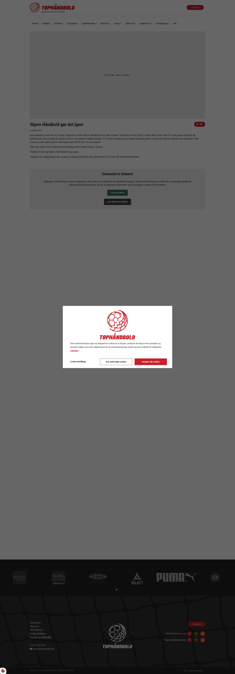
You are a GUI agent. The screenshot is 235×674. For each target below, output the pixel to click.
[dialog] (117, 337)
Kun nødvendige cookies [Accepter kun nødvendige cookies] (116, 362)
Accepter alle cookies (151, 362)
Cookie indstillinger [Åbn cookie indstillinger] (78, 362)
